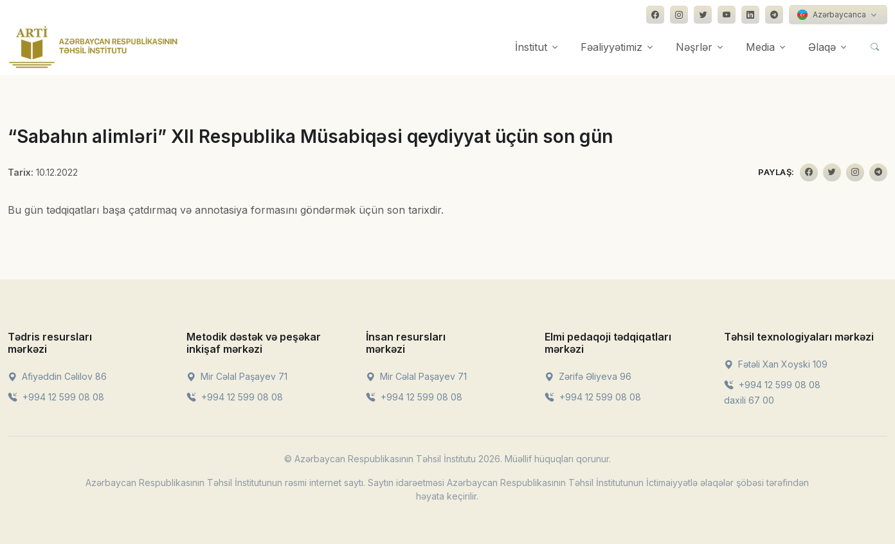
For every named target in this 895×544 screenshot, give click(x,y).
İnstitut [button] (531, 47)
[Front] (93, 47)
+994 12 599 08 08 (56, 396)
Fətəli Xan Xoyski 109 (775, 364)
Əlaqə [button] (822, 47)
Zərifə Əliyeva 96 (588, 376)
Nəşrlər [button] (694, 47)
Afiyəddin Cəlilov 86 (57, 376)
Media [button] (760, 47)
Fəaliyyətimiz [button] (611, 47)
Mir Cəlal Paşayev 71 (236, 376)
